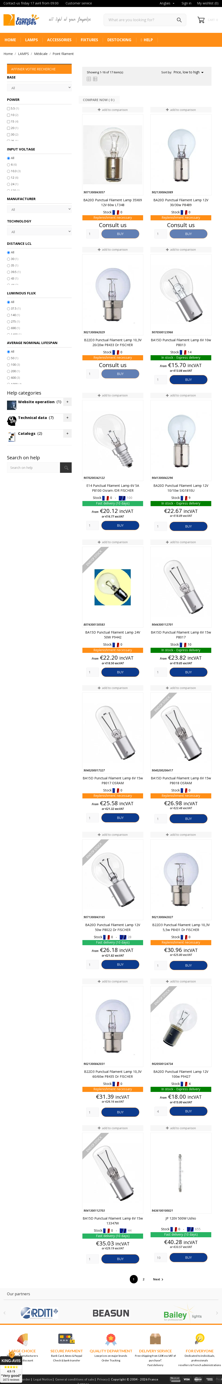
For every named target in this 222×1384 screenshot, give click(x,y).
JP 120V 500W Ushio (181, 1218)
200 (15, 371)
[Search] (145, 20)
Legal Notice (42, 1379)
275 (15, 322)
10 (14, 115)
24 (14, 184)
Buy (120, 234)
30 (14, 134)
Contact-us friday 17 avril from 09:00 (31, 3)
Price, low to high (189, 72)
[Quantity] (92, 234)
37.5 (16, 308)
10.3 (16, 171)
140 (15, 315)
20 (14, 128)
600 (15, 378)
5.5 (15, 108)
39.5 (16, 272)
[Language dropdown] (168, 3)
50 (14, 358)
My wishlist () (207, 3)
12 (14, 178)
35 (14, 265)
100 (15, 365)
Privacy (102, 1379)
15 (14, 121)
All (12, 158)
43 (14, 278)
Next (159, 1279)
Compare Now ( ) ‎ (99, 100)
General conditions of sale (74, 1379)
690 (15, 328)
